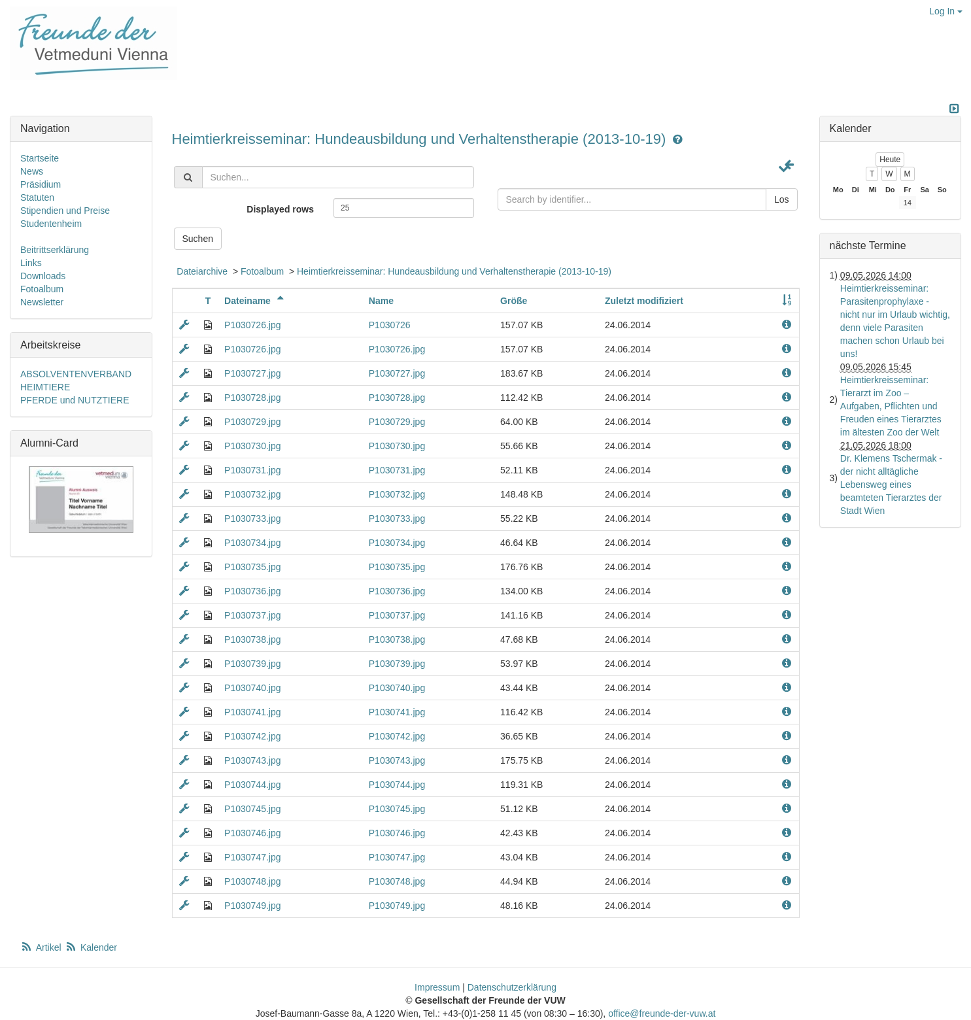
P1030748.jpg (252, 881)
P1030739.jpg (252, 663)
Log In (945, 11)
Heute (889, 159)
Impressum (437, 987)
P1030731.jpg (252, 470)
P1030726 (390, 325)
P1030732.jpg (252, 494)
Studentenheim (51, 223)
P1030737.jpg (252, 615)
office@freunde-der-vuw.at (661, 1013)
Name (381, 301)
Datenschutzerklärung (512, 987)
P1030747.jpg (252, 857)
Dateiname (255, 301)
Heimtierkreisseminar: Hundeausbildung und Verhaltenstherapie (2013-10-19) (421, 139)
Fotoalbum (262, 271)
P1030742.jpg (252, 736)
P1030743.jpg (252, 760)
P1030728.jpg (252, 397)
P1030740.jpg (252, 688)
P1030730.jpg (252, 446)
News (31, 171)
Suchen (197, 238)
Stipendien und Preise (65, 210)
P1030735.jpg (252, 567)
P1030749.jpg (252, 905)
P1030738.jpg (252, 639)
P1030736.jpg (252, 591)
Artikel (42, 947)
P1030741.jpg (252, 712)
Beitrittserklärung (54, 250)
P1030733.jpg (252, 518)
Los (781, 199)
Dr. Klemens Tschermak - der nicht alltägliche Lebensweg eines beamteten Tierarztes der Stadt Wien (891, 484)
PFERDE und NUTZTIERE (74, 400)
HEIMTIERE (45, 387)
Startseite (39, 158)
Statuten (37, 197)
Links (31, 263)
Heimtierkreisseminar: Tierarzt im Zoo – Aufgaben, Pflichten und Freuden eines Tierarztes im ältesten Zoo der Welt (891, 406)
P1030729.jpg (252, 421)
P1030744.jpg (252, 784)
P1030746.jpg (252, 833)
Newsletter (41, 302)
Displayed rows (280, 209)
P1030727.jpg (252, 373)
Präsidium (40, 184)
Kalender (91, 947)
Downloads (42, 276)
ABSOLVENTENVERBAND (75, 374)
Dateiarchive (202, 271)
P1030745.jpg (252, 809)
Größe (513, 301)
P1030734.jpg (252, 542)
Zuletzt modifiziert (644, 301)
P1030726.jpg (252, 325)
